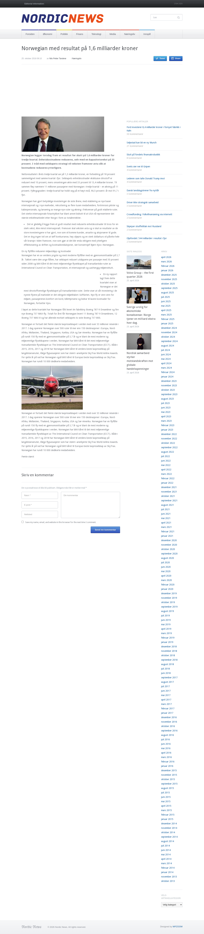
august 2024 (167, 345)
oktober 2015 (168, 779)
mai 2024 (165, 359)
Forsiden (30, 34)
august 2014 (167, 841)
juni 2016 (166, 744)
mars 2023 (166, 421)
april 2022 (166, 469)
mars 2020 (166, 580)
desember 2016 (169, 717)
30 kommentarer (135, 134)
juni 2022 (166, 460)
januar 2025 (167, 323)
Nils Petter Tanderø (57, 58)
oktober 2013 (168, 881)
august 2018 (167, 664)
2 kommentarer (134, 217)
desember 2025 (169, 275)
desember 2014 (169, 823)
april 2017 (166, 699)
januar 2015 (167, 819)
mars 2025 (166, 314)
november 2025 (169, 279)
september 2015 (169, 783)
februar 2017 (167, 708)
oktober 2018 (168, 655)
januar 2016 (167, 766)
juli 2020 (165, 562)
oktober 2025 (168, 283)
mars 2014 (166, 863)
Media (113, 34)
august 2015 (167, 788)
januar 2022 (167, 483)
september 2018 (169, 660)
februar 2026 (167, 266)
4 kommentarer (134, 170)
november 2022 (169, 438)
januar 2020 (167, 589)
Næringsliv (129, 34)
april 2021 (166, 522)
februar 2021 (167, 531)
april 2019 (166, 629)
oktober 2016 (168, 726)
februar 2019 (167, 637)
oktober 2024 (168, 336)
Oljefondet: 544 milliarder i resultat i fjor (147, 238)
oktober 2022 (168, 443)
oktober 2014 (168, 832)
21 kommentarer (135, 146)
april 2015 (166, 806)
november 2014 (169, 828)
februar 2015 (167, 814)
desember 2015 (169, 770)
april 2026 (166, 257)
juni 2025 (166, 301)
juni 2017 (166, 690)
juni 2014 (166, 850)
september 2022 (169, 447)
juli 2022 (165, 456)
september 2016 (169, 730)
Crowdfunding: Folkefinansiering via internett (149, 214)
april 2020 (166, 575)
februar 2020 (167, 584)
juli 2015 (165, 792)
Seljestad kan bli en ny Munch (142, 142)
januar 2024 (167, 376)
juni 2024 (166, 354)
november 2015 (169, 775)
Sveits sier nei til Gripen (138, 166)
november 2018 (169, 651)
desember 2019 (169, 593)
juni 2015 (166, 797)
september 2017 (169, 677)
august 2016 (167, 735)
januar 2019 (167, 642)
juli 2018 (165, 668)
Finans (79, 34)
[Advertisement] (46, 93)
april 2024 (166, 363)
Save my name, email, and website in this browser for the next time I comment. (60, 522)
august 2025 (167, 292)
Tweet (162, 58)
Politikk (64, 34)
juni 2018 (166, 673)
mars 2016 (166, 757)
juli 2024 (165, 350)
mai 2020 (165, 571)
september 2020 (169, 553)
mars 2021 (166, 527)
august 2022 (167, 452)
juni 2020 (166, 567)
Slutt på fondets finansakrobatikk (143, 154)
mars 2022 (166, 474)
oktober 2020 (168, 549)
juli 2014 (165, 845)
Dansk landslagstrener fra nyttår (143, 190)
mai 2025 (165, 306)
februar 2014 (167, 867)
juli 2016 (165, 739)
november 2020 (169, 544)
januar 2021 (167, 536)
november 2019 (169, 598)
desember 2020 (169, 540)
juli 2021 (165, 509)
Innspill (147, 34)
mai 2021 (165, 518)
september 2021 (169, 500)
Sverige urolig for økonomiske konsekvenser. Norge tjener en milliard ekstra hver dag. (141, 314)
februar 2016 (167, 761)
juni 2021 (166, 513)
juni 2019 (166, 620)
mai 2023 (165, 412)
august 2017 (167, 682)
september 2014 (169, 837)
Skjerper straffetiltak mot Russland (144, 226)
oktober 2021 (168, 496)
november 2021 (169, 491)
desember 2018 (169, 646)
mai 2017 (165, 695)
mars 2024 (166, 367)
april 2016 (166, 752)
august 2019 (167, 611)
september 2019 (169, 606)
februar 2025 (167, 319)
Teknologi (96, 34)
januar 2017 (167, 713)
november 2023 (169, 385)
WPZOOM (177, 926)
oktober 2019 (168, 602)
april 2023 (166, 416)
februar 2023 (167, 425)
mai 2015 (165, 801)
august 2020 (167, 558)
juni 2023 (166, 407)
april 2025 (166, 310)
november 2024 (169, 332)
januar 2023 (167, 429)
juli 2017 (165, 686)
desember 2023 (169, 381)
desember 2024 (169, 328)
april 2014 (166, 859)
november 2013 (169, 876)
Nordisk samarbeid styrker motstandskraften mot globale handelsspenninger (140, 361)
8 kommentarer (134, 158)
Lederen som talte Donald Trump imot (146, 178)
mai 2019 (165, 624)
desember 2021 (169, 487)
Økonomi (47, 34)
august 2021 (167, 505)
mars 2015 (166, 810)
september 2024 (169, 341)
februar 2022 (167, 478)
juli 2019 (165, 615)
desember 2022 (169, 434)
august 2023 (167, 398)
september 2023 (169, 394)
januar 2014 (167, 872)
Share (178, 58)
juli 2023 (165, 403)
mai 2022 (165, 465)
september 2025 (169, 288)
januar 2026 (167, 270)
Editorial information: (34, 4)
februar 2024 (167, 372)
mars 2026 (166, 261)
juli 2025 (165, 297)
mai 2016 (165, 748)
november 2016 (169, 721)
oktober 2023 (168, 390)
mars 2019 (166, 633)
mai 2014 (165, 854)
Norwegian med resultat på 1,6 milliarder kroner (80, 48)
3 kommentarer (134, 194)
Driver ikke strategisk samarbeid (143, 202)
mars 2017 (166, 704)
